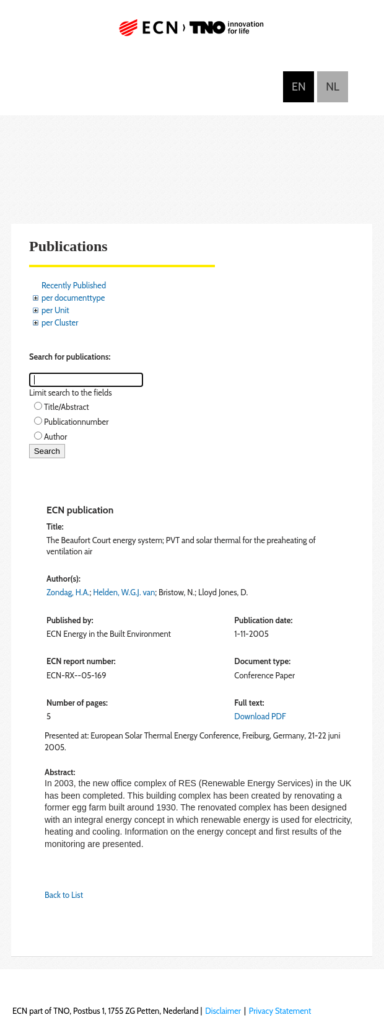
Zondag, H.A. (67, 592)
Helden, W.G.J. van (124, 592)
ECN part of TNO (192, 32)
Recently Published (73, 285)
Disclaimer (223, 1011)
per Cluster (59, 322)
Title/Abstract (66, 407)
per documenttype (73, 298)
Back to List (64, 895)
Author (55, 437)
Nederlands (332, 86)
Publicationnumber (76, 422)
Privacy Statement (280, 1011)
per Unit (55, 310)
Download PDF (260, 716)
